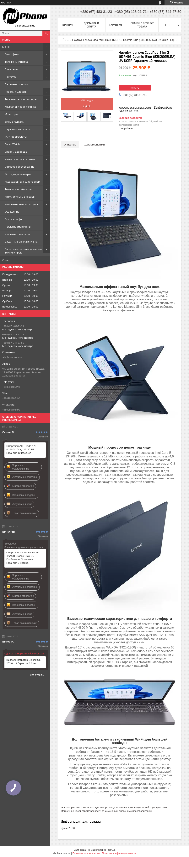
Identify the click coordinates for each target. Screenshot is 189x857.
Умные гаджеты (14, 121)
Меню (6, 46)
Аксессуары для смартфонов (22, 181)
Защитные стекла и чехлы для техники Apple (23, 250)
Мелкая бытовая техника (20, 106)
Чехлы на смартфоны (18, 226)
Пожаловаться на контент (86, 853)
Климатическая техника (20, 159)
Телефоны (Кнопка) (16, 61)
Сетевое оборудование (19, 166)
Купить (135, 87)
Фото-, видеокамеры (18, 174)
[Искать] (46, 33)
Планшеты (11, 69)
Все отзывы (37, 675)
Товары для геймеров (18, 189)
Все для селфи (13, 219)
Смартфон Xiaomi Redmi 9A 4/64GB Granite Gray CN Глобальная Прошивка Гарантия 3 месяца (22, 557)
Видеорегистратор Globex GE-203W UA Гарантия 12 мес (24, 661)
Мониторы (11, 114)
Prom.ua (111, 850)
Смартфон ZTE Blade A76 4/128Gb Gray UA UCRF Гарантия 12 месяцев (21, 449)
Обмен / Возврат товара (142, 25)
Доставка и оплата (91, 25)
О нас (5, 260)
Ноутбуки (11, 76)
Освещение (12, 211)
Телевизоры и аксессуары (21, 99)
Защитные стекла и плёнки (21, 241)
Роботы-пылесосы (16, 91)
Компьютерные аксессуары (22, 204)
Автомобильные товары (20, 196)
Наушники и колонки (17, 129)
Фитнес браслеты (16, 136)
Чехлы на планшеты (17, 234)
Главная (67, 25)
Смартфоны (12, 54)
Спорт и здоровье (16, 151)
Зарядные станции (16, 84)
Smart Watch (12, 144)
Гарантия (115, 25)
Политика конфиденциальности (119, 853)
